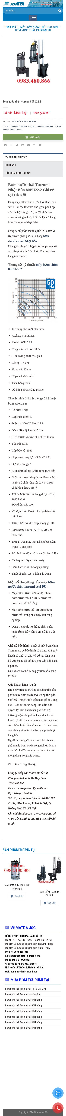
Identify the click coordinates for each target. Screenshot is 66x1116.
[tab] (33, 157)
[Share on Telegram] (40, 145)
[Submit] (60, 11)
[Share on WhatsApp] (5, 145)
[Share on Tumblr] (34, 145)
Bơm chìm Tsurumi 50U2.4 (49, 894)
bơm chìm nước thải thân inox (19, 126)
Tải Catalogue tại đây (18, 173)
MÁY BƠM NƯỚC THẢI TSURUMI (39, 26)
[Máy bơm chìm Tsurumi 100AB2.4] (17, 868)
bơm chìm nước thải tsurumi (44, 126)
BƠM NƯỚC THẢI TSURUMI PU (33, 30)
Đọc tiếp (17, 896)
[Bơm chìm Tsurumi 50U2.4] (49, 871)
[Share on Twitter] (17, 145)
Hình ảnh (10, 165)
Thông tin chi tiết (16, 157)
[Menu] (33, 18)
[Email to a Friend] (22, 145)
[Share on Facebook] (11, 145)
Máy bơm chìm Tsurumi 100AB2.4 (17, 887)
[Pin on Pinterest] (28, 145)
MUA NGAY (32, 137)
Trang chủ (10, 26)
